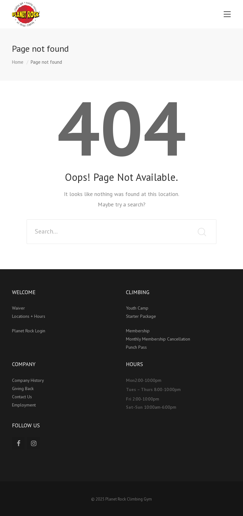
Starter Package (141, 316)
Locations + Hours (28, 316)
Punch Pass (136, 347)
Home (17, 62)
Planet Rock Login (28, 331)
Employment (24, 405)
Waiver (18, 308)
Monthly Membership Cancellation (158, 339)
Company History (28, 380)
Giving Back (23, 388)
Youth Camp (137, 308)
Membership (138, 331)
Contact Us (22, 397)
